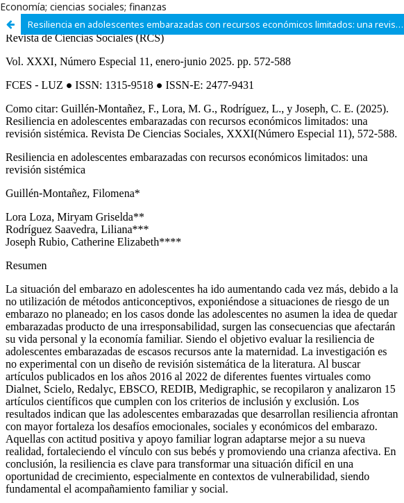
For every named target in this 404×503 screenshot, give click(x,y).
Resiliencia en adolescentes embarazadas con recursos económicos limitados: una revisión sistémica (216, 24)
